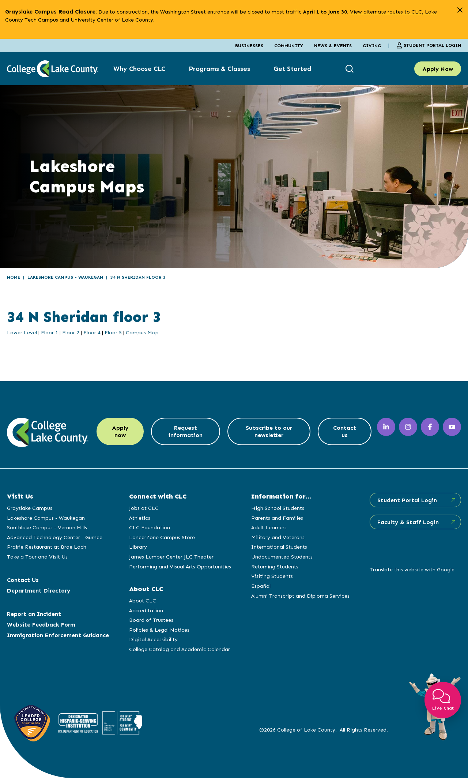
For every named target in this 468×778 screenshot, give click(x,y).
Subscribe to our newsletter (269, 431)
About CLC (142, 600)
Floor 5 (113, 332)
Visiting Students (272, 576)
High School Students (277, 508)
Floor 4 (92, 332)
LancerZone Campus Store (162, 537)
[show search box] (350, 69)
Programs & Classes (219, 69)
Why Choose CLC (139, 69)
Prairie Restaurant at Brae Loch (46, 547)
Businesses (249, 45)
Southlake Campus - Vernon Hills (47, 527)
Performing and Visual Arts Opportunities (180, 566)
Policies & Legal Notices (159, 630)
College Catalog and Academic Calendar (179, 649)
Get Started (292, 69)
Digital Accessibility (153, 639)
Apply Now (437, 68)
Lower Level (22, 332)
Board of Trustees (151, 620)
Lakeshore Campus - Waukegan (65, 277)
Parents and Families (277, 518)
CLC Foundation (149, 527)
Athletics (139, 518)
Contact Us (23, 579)
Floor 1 (49, 332)
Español (261, 586)
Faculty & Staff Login (408, 522)
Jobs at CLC (144, 508)
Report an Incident (34, 613)
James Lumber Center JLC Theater (171, 556)
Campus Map (142, 332)
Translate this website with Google (412, 569)
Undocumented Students (282, 556)
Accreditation (146, 610)
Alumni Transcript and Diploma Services (300, 596)
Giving (372, 45)
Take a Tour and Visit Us (37, 556)
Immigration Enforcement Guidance (58, 635)
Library (138, 547)
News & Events (333, 45)
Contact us (344, 431)
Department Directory (38, 590)
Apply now (120, 431)
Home (13, 277)
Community (288, 45)
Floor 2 (70, 332)
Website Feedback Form (41, 624)
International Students (279, 547)
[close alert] (459, 10)
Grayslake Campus (29, 508)
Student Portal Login (428, 45)
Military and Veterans (278, 537)
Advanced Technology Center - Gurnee (54, 537)
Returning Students (274, 566)
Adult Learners (269, 527)
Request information (186, 431)
